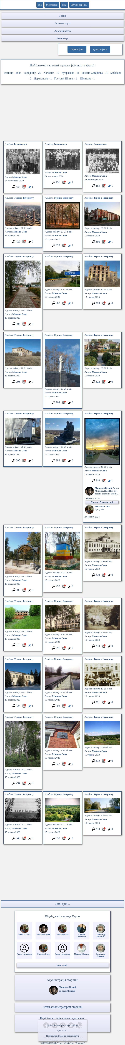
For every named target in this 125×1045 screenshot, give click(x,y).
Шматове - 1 (87, 78)
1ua (40, 4)
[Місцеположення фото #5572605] (104, 703)
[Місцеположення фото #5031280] (24, 591)
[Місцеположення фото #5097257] (64, 765)
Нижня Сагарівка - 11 (95, 72)
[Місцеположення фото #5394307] (104, 304)
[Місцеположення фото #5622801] (64, 246)
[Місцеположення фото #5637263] (24, 839)
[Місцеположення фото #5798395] (64, 403)
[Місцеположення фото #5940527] (64, 304)
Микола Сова (19, 177)
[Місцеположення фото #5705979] (104, 186)
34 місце (70, 990)
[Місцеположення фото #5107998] (104, 762)
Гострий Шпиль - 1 (66, 78)
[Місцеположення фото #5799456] (104, 830)
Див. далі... (62, 1030)
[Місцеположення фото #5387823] (24, 187)
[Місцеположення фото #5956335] (104, 576)
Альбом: (16, 144)
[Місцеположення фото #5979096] (64, 183)
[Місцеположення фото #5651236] (64, 461)
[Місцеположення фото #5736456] (24, 707)
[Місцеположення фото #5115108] (24, 646)
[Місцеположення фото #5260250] (104, 481)
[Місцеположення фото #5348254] (64, 839)
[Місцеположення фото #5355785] (24, 784)
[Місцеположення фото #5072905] (24, 461)
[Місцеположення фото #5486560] (64, 649)
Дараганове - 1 (43, 78)
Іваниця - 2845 (12, 72)
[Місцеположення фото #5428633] (24, 242)
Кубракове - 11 (70, 72)
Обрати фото (77, 49)
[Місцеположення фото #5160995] (24, 325)
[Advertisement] (62, 114)
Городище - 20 (32, 72)
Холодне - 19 (51, 72)
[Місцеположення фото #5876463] (104, 242)
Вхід (64, 4)
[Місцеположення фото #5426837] (64, 587)
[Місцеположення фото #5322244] (24, 382)
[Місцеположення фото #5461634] (104, 382)
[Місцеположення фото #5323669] (64, 707)
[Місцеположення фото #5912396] (104, 647)
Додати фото (100, 49)
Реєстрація (51, 4)
